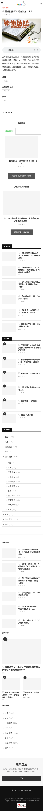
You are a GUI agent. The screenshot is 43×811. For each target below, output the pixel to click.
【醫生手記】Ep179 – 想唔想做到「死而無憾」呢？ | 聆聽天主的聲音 (29, 269)
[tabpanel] (21, 151)
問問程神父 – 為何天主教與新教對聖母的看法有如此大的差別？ (29, 347)
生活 (6, 437)
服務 (9, 491)
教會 (6, 515)
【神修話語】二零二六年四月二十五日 (29, 297)
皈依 (9, 468)
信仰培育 (8, 519)
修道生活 (11, 486)
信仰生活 (8, 457)
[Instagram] (18, 790)
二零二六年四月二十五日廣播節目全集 (29, 325)
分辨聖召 (11, 477)
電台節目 (5, 8)
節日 (6, 524)
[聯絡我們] (30, 790)
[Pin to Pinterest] (9, 113)
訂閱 (21, 778)
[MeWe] (26, 790)
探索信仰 (11, 472)
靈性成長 (11, 496)
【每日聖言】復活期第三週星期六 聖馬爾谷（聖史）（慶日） (29, 284)
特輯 (6, 452)
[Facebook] (12, 790)
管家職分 (11, 500)
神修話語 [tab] (9, 131)
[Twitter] (15, 790)
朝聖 (9, 463)
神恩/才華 (12, 505)
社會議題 (8, 447)
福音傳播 (11, 482)
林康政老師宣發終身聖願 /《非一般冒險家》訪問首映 (29, 361)
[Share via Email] (11, 113)
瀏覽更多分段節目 (21, 232)
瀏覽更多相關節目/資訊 (21, 176)
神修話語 (6, 91)
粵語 (5, 100)
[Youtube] (22, 790)
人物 (6, 442)
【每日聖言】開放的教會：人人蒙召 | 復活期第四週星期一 (29, 255)
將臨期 (6, 81)
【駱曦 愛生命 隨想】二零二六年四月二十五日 (28, 311)
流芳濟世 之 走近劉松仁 (28, 401)
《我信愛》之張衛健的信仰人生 (29, 388)
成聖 (9, 510)
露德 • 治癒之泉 (25, 415)
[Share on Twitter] (6, 113)
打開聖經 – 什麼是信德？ (29, 373)
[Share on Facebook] (3, 113)
